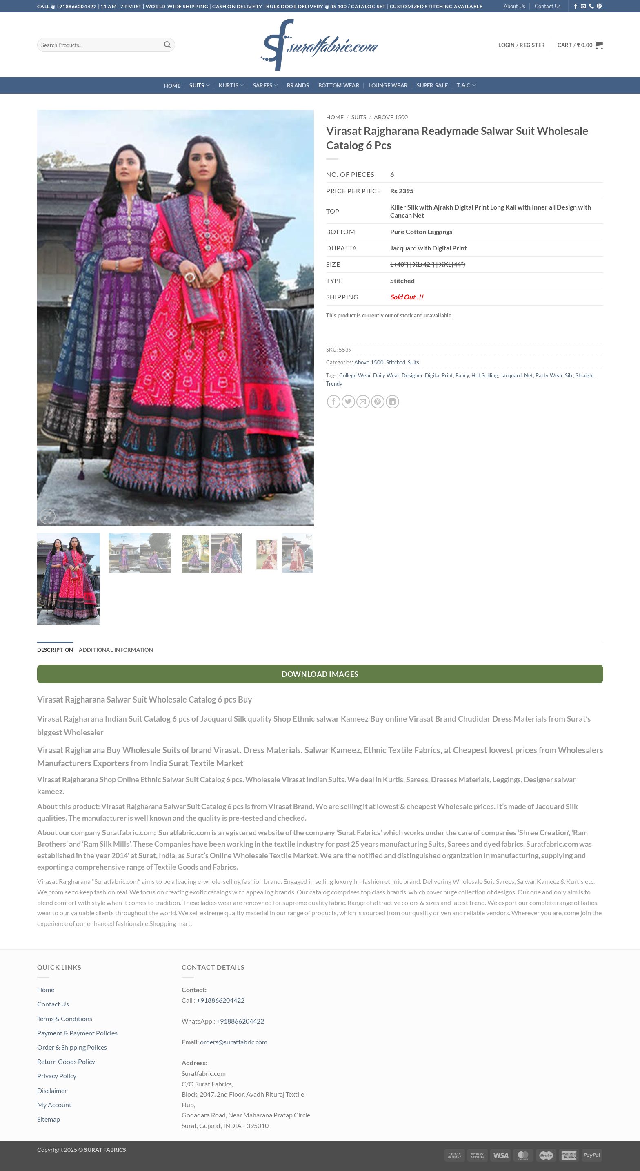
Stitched (395, 362)
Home (172, 86)
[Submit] (167, 45)
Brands (298, 85)
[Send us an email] (583, 6)
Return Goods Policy (66, 1061)
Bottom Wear (339, 85)
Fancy (462, 375)
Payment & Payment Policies (77, 1033)
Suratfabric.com (116, 881)
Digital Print (439, 375)
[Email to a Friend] (363, 401)
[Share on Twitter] (348, 401)
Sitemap (48, 1119)
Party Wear (549, 375)
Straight (585, 375)
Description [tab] (55, 650)
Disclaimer (52, 1090)
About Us (514, 6)
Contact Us (548, 6)
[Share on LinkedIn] (392, 401)
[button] (580, 45)
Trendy (334, 383)
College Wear (355, 375)
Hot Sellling (484, 375)
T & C (466, 85)
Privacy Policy (56, 1076)
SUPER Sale (432, 85)
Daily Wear (386, 375)
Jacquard (511, 375)
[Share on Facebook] (333, 401)
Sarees (265, 85)
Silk (569, 375)
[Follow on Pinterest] (599, 6)
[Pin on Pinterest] (377, 401)
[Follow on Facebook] (575, 6)
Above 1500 (391, 117)
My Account (54, 1105)
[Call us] (591, 6)
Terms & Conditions (64, 1018)
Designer (412, 375)
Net (528, 375)
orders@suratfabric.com (233, 1042)
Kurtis (231, 85)
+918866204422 (220, 1000)
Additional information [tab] (116, 650)
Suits (199, 85)
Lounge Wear (388, 85)
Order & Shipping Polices (72, 1047)
